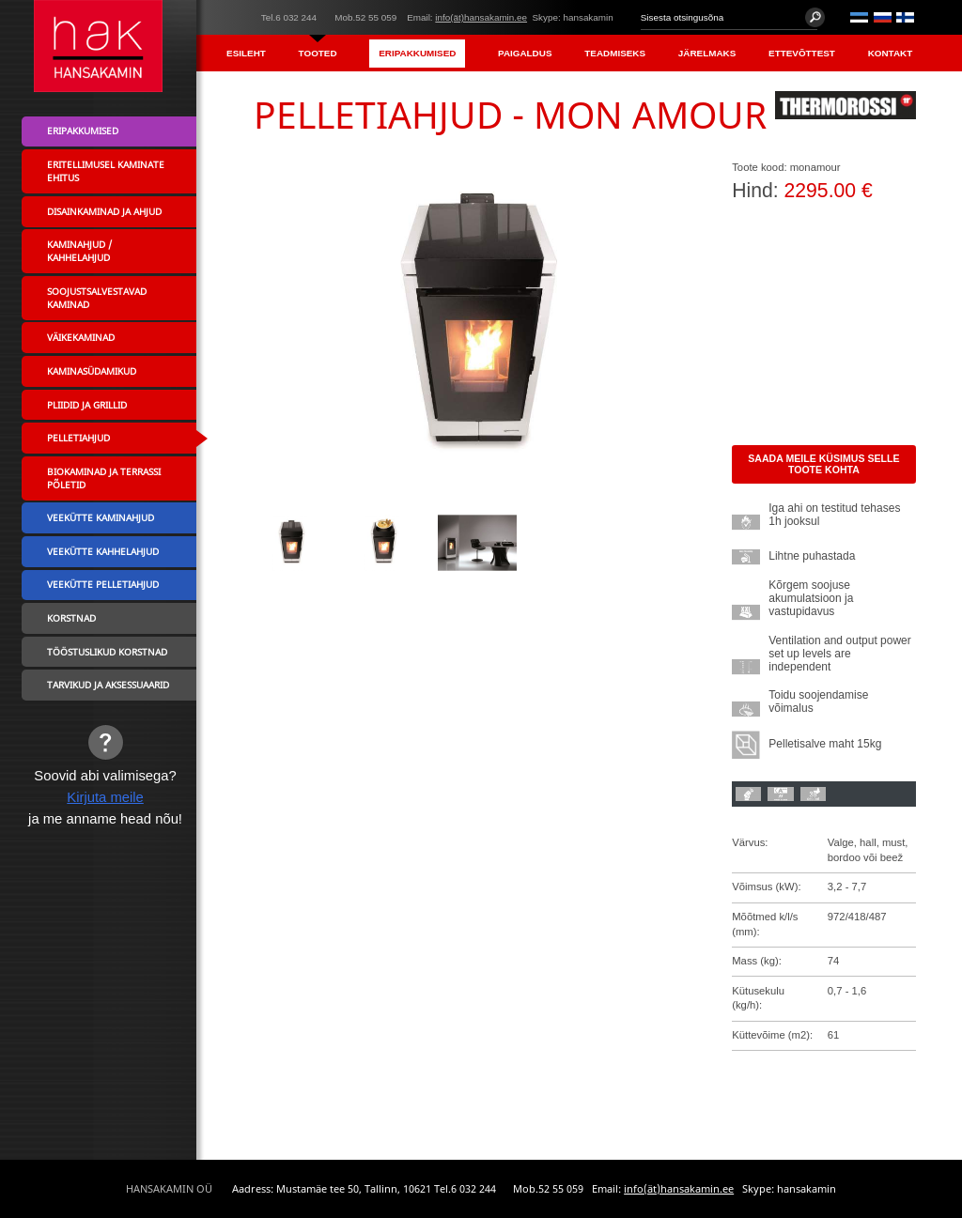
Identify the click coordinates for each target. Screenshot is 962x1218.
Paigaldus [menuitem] (524, 53)
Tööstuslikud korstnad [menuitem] (107, 651)
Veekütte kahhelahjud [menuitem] (103, 551)
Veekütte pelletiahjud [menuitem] (103, 584)
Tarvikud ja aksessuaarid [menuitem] (108, 684)
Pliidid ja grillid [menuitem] (87, 404)
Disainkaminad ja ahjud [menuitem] (104, 211)
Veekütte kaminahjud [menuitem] (100, 517)
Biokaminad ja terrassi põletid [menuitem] (104, 478)
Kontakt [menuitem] (890, 53)
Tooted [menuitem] (318, 53)
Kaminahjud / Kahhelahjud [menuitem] (79, 251)
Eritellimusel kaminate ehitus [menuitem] (105, 171)
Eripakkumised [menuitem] (417, 53)
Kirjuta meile (105, 797)
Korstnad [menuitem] (71, 617)
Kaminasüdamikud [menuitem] (91, 371)
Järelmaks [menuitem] (707, 53)
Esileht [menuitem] (246, 53)
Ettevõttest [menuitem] (801, 53)
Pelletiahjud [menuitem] (78, 437)
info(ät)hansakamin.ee (481, 17)
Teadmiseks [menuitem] (614, 53)
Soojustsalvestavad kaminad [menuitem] (97, 298)
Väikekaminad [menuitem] (81, 337)
